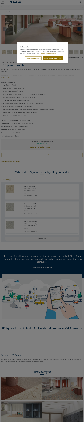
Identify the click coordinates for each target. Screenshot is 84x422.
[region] (42, 52)
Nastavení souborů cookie (33, 58)
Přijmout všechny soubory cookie (53, 58)
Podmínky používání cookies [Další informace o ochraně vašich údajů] (48, 53)
